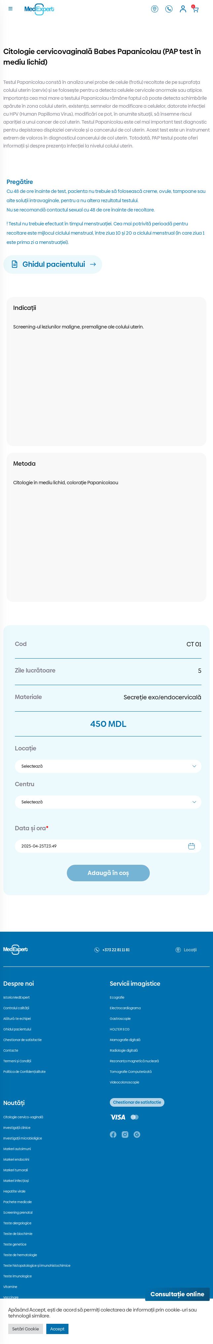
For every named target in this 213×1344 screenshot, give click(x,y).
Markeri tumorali (15, 1170)
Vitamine (10, 1287)
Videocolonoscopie (124, 1082)
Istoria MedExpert (16, 997)
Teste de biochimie (17, 1234)
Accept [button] (57, 1329)
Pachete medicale (17, 1202)
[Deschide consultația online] (177, 1294)
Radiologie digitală (124, 1050)
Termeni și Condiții (17, 1061)
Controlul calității (16, 1008)
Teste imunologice (17, 1276)
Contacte (10, 1050)
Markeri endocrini (16, 1159)
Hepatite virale (14, 1191)
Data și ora (31, 828)
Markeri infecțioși (16, 1181)
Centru (24, 784)
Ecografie (117, 997)
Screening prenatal (17, 1212)
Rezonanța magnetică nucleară (134, 1061)
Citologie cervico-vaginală (23, 1117)
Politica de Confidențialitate (24, 1072)
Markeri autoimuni (17, 1149)
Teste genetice (14, 1244)
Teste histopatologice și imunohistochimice (36, 1265)
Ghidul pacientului (17, 1029)
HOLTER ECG (120, 1029)
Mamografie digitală (125, 1040)
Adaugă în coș (108, 873)
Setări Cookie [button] (25, 1329)
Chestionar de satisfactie (22, 1040)
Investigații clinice (16, 1128)
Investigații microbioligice (22, 1138)
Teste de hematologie (20, 1255)
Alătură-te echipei (17, 1019)
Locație (25, 748)
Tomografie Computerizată (130, 1072)
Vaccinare (11, 1297)
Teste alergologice (17, 1223)
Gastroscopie (120, 1019)
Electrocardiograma (125, 1008)
